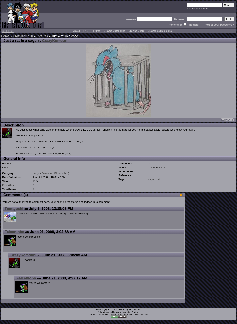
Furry (36, 173)
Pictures (42, 36)
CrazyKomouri (23, 36)
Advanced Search (197, 8)
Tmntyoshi (14, 209)
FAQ (85, 31)
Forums (96, 31)
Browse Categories (114, 31)
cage (151, 179)
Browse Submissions (160, 31)
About (76, 31)
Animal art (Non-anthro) (55, 173)
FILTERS (7, 31)
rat (158, 179)
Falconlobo (14, 232)
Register (194, 24)
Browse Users (136, 31)
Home (5, 36)
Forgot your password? (219, 24)
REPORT (227, 120)
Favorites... (9, 185)
